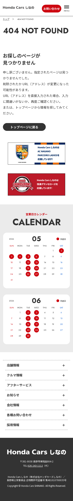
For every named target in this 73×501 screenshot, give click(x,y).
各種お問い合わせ (19, 414)
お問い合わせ (51, 9)
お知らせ (13, 395)
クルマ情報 (14, 375)
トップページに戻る (24, 127)
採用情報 (13, 424)
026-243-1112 (35, 465)
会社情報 (13, 405)
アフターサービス (19, 385)
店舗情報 (13, 365)
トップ (6, 19)
